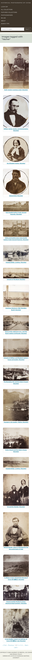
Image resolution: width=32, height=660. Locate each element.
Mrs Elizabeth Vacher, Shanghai (16, 163)
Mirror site (6, 656)
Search (27, 29)
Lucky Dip (4, 7)
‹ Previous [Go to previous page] (10, 645)
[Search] (12, 29)
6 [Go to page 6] (22, 645)
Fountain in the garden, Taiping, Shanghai (16, 422)
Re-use (3, 18)
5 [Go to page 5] (20, 645)
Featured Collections (9, 12)
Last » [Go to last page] (16, 647)
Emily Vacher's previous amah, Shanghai (16, 89)
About (3, 21)
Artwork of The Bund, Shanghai (16, 279)
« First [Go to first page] (5, 645)
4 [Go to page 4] (19, 645)
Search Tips (5, 23)
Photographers (7, 15)
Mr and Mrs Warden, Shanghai (16, 506)
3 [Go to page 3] (17, 645)
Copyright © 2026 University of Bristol (12, 652)
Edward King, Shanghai (16, 195)
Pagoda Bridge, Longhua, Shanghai (16, 262)
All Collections (7, 9)
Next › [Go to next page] (27, 645)
